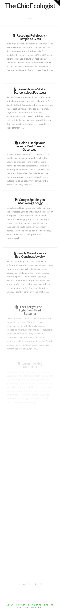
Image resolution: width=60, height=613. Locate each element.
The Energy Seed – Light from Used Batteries (31, 310)
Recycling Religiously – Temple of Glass (31, 37)
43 (41, 583)
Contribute (34, 605)
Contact (20, 605)
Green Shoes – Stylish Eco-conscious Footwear (29, 90)
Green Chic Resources (30, 608)
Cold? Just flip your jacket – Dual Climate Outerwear (30, 146)
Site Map (49, 605)
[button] (30, 17)
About (10, 605)
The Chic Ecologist (30, 5)
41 (28, 583)
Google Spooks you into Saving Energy (31, 201)
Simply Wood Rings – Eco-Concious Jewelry (30, 254)
